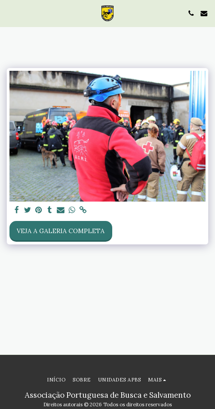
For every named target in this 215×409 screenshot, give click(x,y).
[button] (10, 13)
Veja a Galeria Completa (61, 231)
